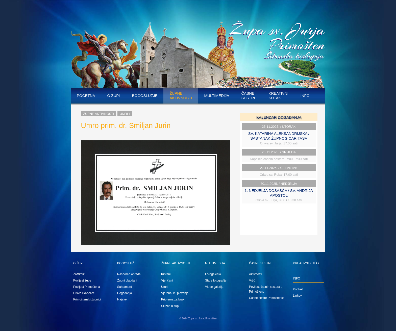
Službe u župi (170, 306)
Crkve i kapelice (84, 293)
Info (305, 95)
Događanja (124, 293)
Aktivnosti (255, 274)
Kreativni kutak (278, 95)
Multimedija (216, 95)
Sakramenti (125, 287)
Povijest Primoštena (86, 287)
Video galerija (214, 287)
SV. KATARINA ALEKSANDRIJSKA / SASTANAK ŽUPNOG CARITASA (278, 135)
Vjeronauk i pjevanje (174, 293)
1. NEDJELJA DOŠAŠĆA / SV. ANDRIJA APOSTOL (279, 192)
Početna (86, 95)
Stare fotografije (216, 280)
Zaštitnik (79, 274)
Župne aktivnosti (180, 95)
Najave (122, 299)
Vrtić (252, 280)
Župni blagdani (127, 280)
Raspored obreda (129, 274)
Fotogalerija (213, 274)
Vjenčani (167, 280)
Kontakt (298, 289)
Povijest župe (82, 280)
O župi (113, 95)
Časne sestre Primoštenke (267, 298)
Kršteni (165, 274)
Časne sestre (248, 95)
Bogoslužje (145, 95)
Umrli (125, 114)
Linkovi (297, 295)
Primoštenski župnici (87, 299)
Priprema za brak (172, 299)
